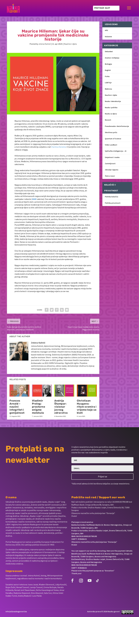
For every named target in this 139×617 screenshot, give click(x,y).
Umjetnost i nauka (112, 157)
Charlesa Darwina (58, 147)
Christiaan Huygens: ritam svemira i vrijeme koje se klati (87, 406)
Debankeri (109, 51)
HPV (106, 30)
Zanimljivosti (110, 163)
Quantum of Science (113, 138)
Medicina (108, 89)
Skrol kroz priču (111, 132)
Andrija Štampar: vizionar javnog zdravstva (61, 406)
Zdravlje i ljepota (111, 170)
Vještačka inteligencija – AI (115, 151)
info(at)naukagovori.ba (16, 611)
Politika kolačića (111, 197)
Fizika (107, 76)
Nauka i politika (111, 107)
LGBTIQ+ (108, 82)
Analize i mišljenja (112, 58)
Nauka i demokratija (113, 101)
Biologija (108, 64)
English (108, 70)
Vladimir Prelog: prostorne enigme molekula (38, 406)
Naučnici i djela (70, 44)
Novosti (108, 120)
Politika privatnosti (112, 203)
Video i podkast (111, 145)
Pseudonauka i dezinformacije (117, 126)
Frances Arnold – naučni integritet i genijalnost (17, 406)
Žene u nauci (110, 176)
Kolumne (108, 36)
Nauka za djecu (111, 114)
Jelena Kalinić (45, 44)
